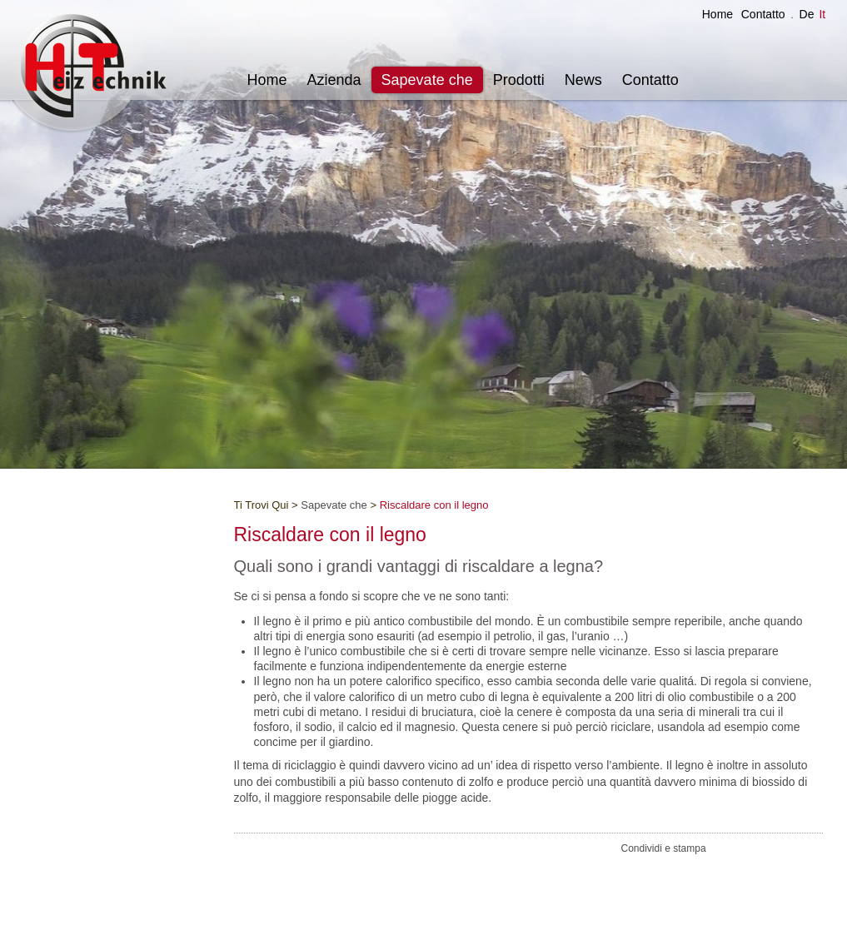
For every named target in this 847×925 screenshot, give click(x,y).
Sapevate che (427, 80)
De (807, 14)
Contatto (763, 14)
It (822, 14)
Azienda (334, 80)
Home (717, 14)
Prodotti (519, 80)
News (583, 80)
